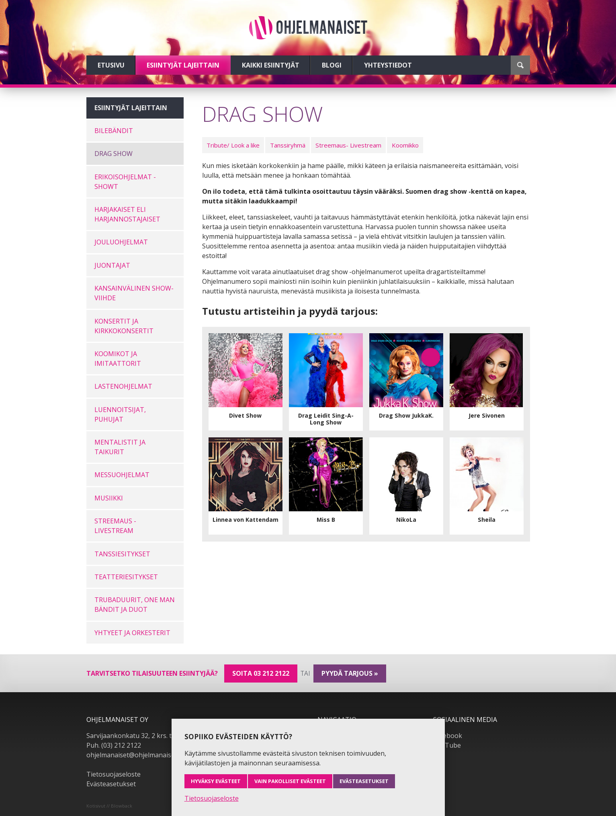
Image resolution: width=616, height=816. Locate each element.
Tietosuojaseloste (113, 774)
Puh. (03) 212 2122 (113, 745)
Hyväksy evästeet (216, 781)
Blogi (332, 65)
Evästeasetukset (111, 783)
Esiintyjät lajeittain (183, 65)
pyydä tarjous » (349, 673)
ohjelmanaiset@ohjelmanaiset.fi (134, 754)
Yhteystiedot (388, 65)
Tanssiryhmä (287, 145)
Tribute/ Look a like (233, 145)
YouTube (447, 745)
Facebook (447, 735)
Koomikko (405, 145)
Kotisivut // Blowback (109, 806)
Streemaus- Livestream (348, 145)
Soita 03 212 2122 (260, 673)
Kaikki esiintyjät (270, 65)
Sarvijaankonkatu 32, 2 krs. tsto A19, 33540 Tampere (165, 735)
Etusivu (111, 65)
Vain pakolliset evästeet (290, 781)
